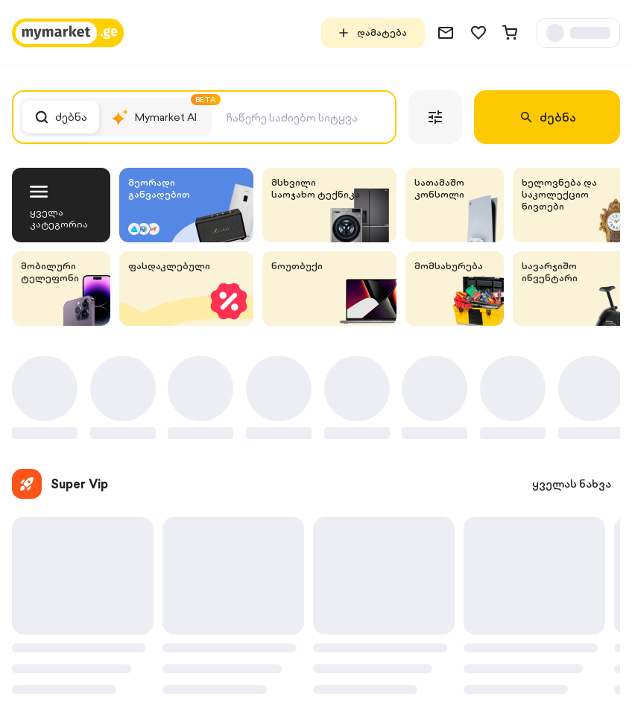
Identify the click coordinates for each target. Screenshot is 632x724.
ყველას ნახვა (571, 483)
